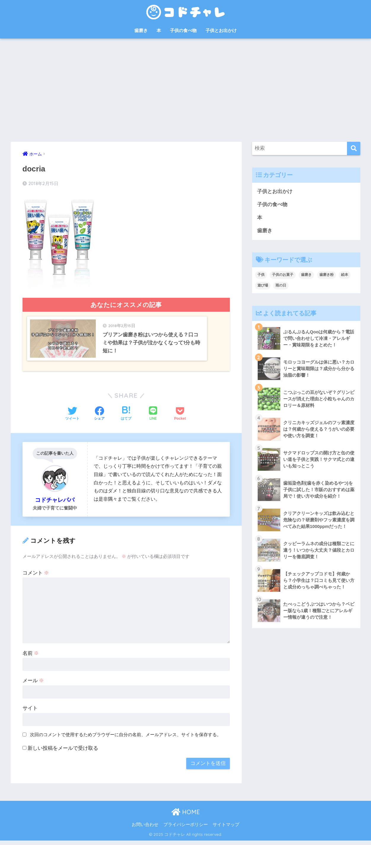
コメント (36, 577)
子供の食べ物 (183, 30)
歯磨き (141, 30)
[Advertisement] (186, 90)
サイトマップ (226, 829)
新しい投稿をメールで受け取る (63, 752)
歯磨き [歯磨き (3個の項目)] (306, 275)
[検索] (353, 148)
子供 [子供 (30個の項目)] (261, 275)
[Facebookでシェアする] (99, 418)
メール (33, 685)
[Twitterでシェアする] (72, 418)
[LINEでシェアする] (153, 418)
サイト (30, 712)
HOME (185, 816)
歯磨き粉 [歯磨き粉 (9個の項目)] (326, 275)
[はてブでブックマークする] (126, 418)
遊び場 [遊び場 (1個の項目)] (262, 286)
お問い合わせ (145, 829)
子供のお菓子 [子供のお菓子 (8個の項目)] (282, 275)
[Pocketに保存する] (180, 418)
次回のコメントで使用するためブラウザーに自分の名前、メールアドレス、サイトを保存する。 (125, 738)
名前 (31, 658)
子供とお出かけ (221, 30)
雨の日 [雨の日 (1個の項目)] (281, 286)
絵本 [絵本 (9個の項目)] (344, 275)
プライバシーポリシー (185, 829)
